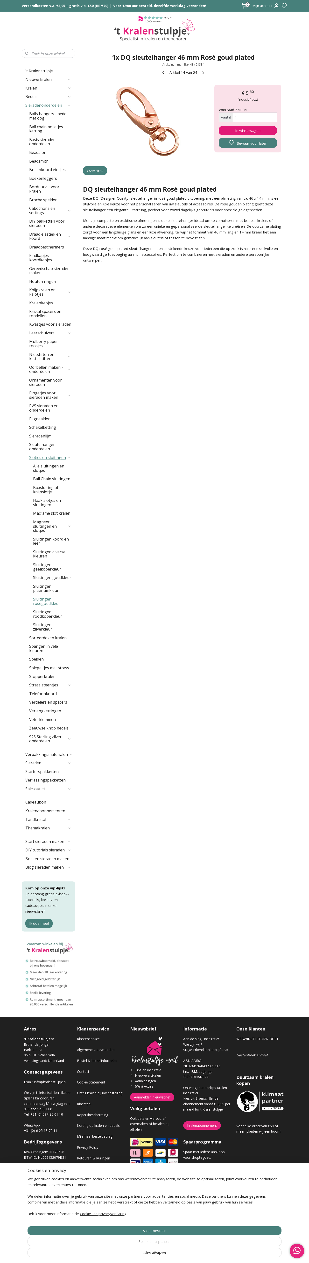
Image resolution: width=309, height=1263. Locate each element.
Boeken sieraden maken (47, 858)
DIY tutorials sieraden (48, 850)
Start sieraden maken (48, 841)
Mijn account (265, 6)
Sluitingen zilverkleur (42, 627)
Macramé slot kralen (51, 513)
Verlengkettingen (45, 711)
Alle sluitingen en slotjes (48, 468)
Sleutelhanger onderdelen (42, 446)
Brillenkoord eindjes (47, 169)
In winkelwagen (247, 130)
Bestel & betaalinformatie (97, 1060)
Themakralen (48, 828)
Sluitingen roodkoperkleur (47, 614)
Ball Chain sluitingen (51, 478)
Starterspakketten (42, 771)
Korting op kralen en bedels (98, 1125)
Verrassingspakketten (45, 780)
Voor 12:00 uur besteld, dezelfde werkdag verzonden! (159, 5)
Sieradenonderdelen (48, 105)
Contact (83, 1071)
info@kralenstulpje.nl (50, 1082)
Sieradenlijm (40, 436)
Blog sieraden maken (48, 867)
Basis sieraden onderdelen (42, 142)
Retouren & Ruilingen (93, 1158)
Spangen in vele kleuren (43, 648)
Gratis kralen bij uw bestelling (99, 1093)
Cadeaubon (35, 802)
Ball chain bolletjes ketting (46, 129)
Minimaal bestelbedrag (94, 1136)
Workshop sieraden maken (98, 1190)
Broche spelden (43, 200)
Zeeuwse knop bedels (49, 728)
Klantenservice (88, 1039)
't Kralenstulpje (39, 71)
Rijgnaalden (39, 418)
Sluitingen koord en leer (51, 541)
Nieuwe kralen (48, 79)
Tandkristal (48, 819)
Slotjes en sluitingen (50, 457)
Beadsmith (39, 161)
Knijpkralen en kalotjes (50, 292)
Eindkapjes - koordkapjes (40, 258)
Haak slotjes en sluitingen (47, 502)
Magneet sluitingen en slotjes (52, 526)
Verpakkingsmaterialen (49, 754)
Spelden (36, 659)
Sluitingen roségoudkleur (46, 601)
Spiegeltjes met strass (49, 667)
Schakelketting (42, 427)
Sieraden (48, 763)
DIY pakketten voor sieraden (46, 223)
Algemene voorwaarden (95, 1049)
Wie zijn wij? (192, 1044)
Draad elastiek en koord (50, 236)
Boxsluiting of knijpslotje (45, 490)
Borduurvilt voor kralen (44, 189)
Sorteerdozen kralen (48, 637)
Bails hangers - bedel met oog (48, 116)
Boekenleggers (43, 178)
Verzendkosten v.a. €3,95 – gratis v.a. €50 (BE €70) (65, 5)
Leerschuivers (50, 333)
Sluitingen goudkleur (52, 577)
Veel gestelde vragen (93, 1179)
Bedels (48, 96)
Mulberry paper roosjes (43, 343)
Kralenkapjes (41, 303)
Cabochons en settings (50, 210)
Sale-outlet (48, 788)
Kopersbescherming (92, 1115)
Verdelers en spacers (48, 702)
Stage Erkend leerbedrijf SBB (205, 1049)
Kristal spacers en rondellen (45, 313)
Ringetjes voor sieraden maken (50, 395)
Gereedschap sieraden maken (49, 271)
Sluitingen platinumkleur (46, 588)
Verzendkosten (88, 1169)
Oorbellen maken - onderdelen (50, 369)
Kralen (48, 88)
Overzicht (95, 170)
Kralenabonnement (202, 1125)
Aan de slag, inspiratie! (201, 1039)
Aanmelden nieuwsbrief (152, 1097)
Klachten (84, 1104)
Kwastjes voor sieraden (50, 324)
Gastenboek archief (252, 1055)
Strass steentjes (50, 685)
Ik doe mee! (39, 923)
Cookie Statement (91, 1082)
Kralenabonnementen (45, 810)
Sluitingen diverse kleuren (49, 554)
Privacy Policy (87, 1147)
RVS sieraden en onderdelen (43, 408)
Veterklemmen (42, 719)
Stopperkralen (42, 676)
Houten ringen (42, 281)
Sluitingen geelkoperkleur (47, 567)
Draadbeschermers (46, 247)
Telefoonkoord (43, 693)
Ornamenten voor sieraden (45, 382)
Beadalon (37, 152)
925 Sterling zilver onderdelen (50, 739)
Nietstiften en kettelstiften (50, 356)
